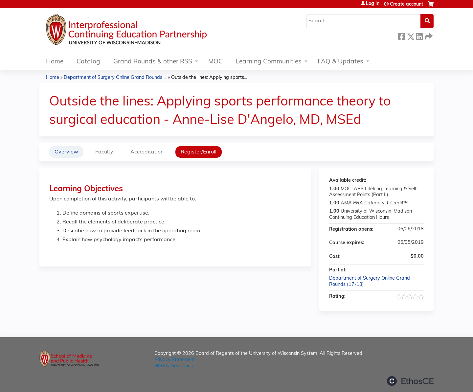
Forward (428, 36)
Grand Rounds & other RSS (152, 62)
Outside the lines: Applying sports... (209, 77)
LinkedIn (419, 36)
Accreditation (147, 152)
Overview (66, 152)
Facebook (401, 36)
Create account (406, 4)
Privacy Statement (174, 359)
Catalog (88, 62)
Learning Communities (269, 62)
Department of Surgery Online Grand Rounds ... (115, 77)
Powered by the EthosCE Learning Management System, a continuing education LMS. (410, 381)
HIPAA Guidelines (173, 366)
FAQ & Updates (340, 62)
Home (54, 62)
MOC (215, 62)
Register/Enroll (198, 152)
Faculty (104, 152)
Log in (372, 4)
